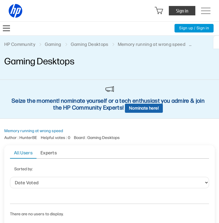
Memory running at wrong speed (33, 130)
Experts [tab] (48, 153)
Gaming (53, 44)
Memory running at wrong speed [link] (151, 44)
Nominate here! (144, 108)
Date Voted (70, 170)
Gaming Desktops (89, 44)
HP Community (19, 44)
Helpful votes (127, 170)
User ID (97, 170)
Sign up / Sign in (194, 28)
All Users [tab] (23, 153)
